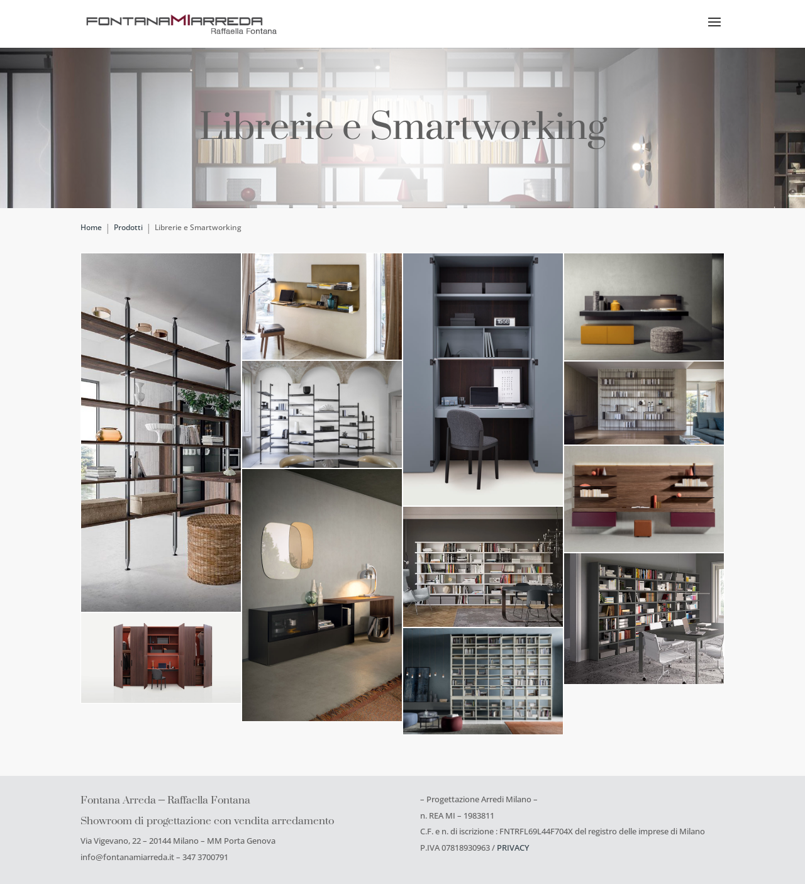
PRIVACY (513, 847)
